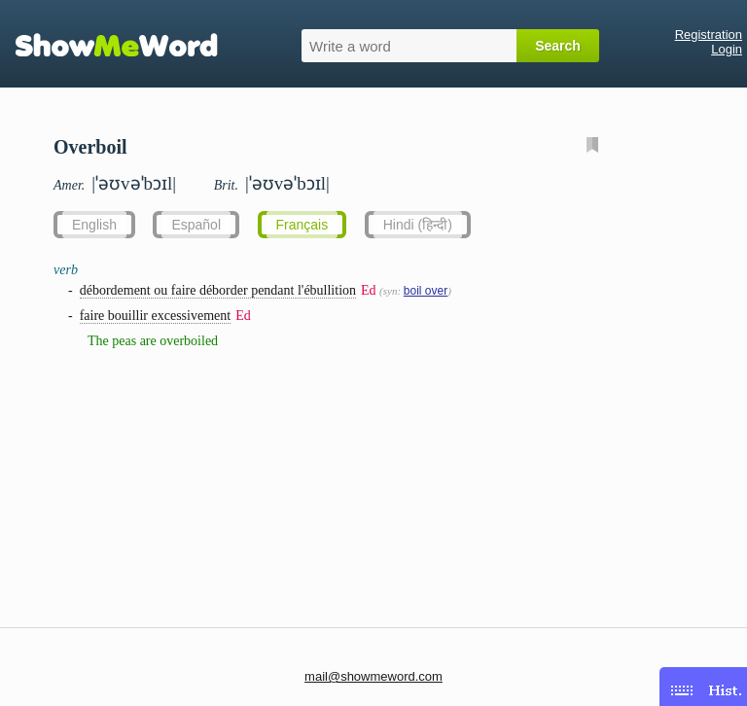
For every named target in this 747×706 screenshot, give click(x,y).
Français (302, 224)
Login (726, 49)
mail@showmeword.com (373, 676)
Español (196, 224)
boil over (425, 291)
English (94, 224)
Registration (708, 34)
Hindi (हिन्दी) (417, 224)
